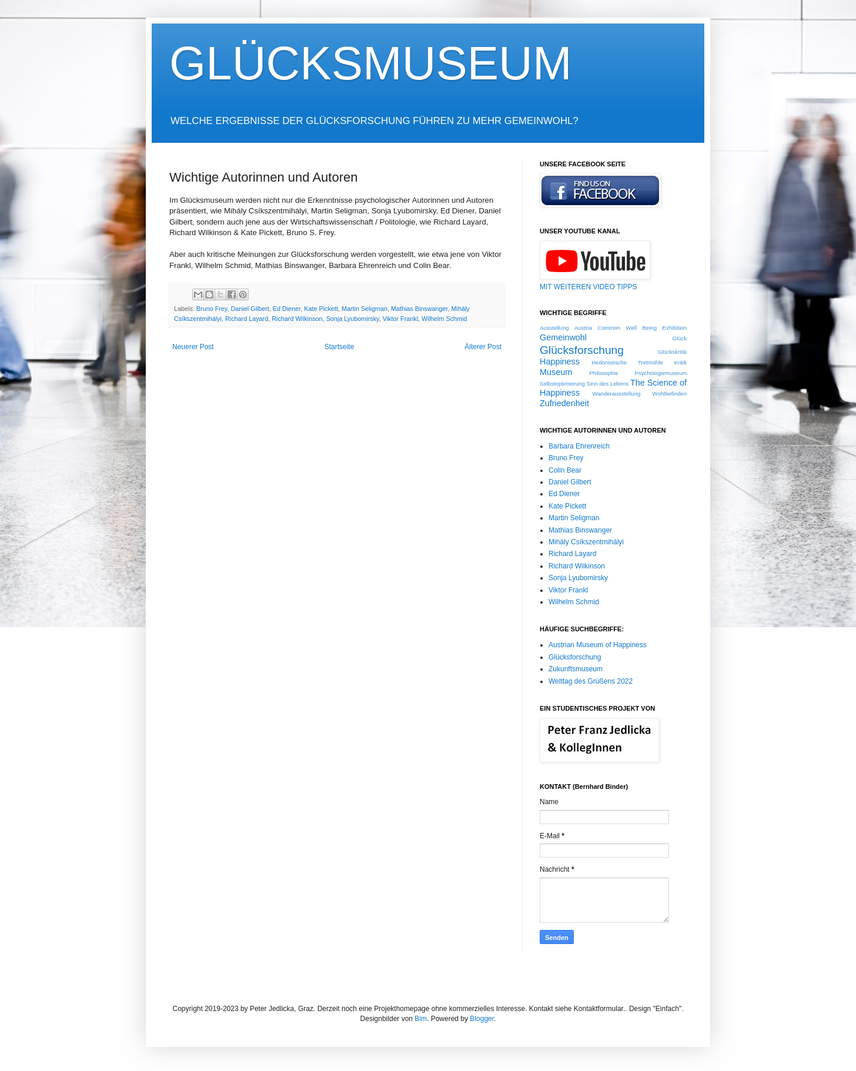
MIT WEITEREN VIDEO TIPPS (588, 287)
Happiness (560, 361)
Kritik (680, 362)
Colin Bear (565, 470)
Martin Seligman (364, 308)
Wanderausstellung (617, 393)
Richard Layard (246, 318)
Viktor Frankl (400, 318)
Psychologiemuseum (660, 373)
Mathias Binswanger (419, 308)
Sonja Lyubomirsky (352, 318)
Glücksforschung (582, 350)
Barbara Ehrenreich (579, 446)
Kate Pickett (321, 308)
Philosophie (603, 373)
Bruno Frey (212, 308)
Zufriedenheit (564, 403)
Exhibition (674, 327)
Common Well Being (627, 327)
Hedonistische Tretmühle (627, 362)
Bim (420, 1019)
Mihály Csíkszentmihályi (586, 542)
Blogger (482, 1019)
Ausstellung (554, 327)
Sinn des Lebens (608, 383)
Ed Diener (286, 308)
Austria (583, 327)
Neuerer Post (193, 347)
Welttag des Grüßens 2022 (591, 681)
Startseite (340, 347)
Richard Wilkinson (297, 318)
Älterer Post (482, 347)
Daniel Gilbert (249, 308)
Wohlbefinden (670, 393)
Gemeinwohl (563, 337)
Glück (679, 338)
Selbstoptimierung (562, 383)
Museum (556, 372)
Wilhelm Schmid (444, 318)
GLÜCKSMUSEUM (370, 63)
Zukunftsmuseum (576, 669)
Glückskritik (672, 352)
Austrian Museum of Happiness (598, 645)
